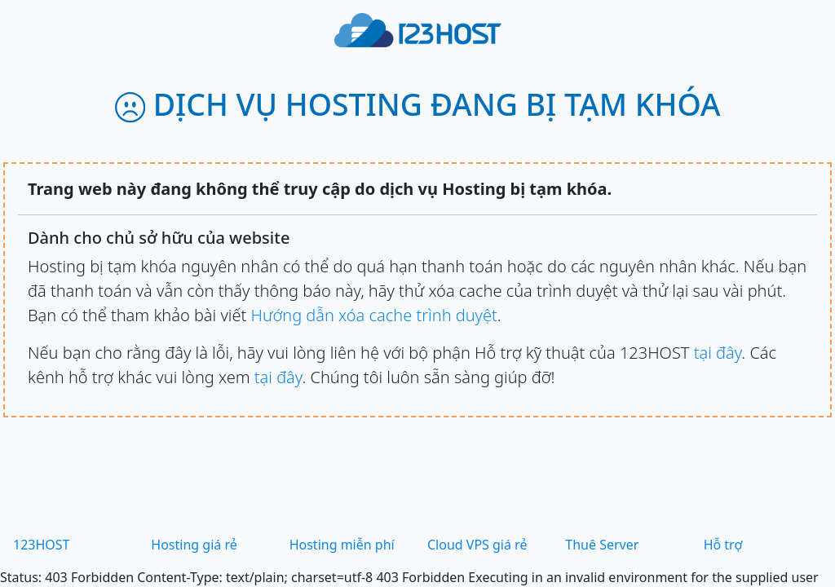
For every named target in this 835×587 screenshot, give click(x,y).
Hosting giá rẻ (193, 545)
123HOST (41, 545)
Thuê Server (601, 545)
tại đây (718, 353)
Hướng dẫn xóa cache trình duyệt (373, 315)
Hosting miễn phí (342, 545)
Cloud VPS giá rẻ (477, 545)
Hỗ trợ (723, 545)
